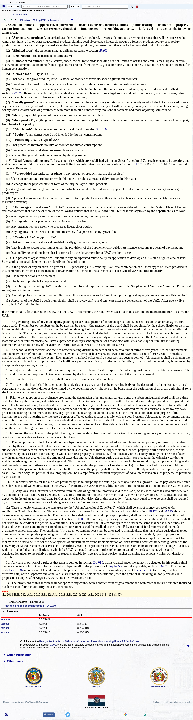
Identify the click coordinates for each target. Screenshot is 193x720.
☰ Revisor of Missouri (14, 3)
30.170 (153, 511)
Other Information (19, 654)
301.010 (101, 129)
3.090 (53, 644)
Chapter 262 (20, 14)
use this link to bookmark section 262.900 (30, 605)
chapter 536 (115, 566)
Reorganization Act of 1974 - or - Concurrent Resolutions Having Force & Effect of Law (89, 641)
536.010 (98, 562)
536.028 (163, 566)
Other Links (15, 661)
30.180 (168, 511)
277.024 (17, 93)
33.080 (78, 519)
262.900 (5, 619)
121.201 (137, 164)
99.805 (103, 50)
